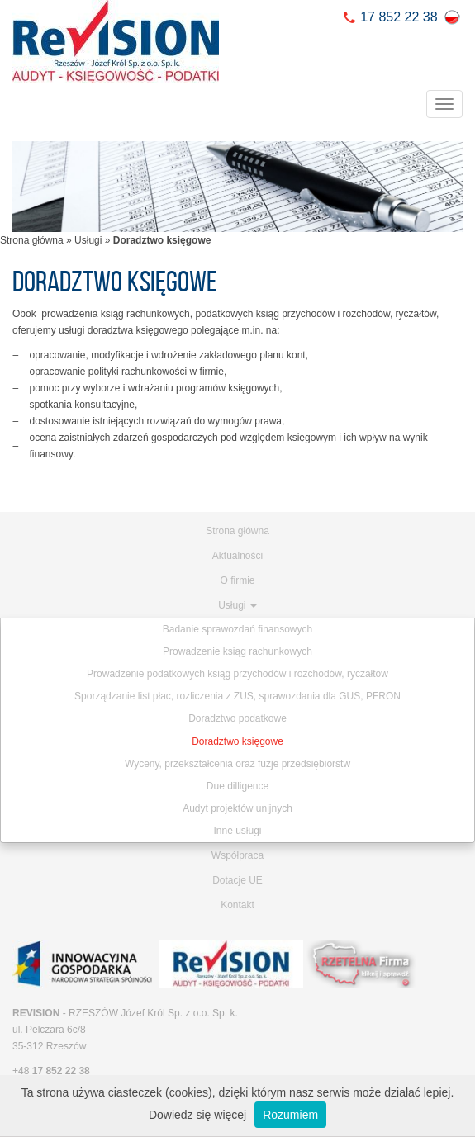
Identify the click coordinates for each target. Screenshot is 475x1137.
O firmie (238, 580)
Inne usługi (237, 830)
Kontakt (237, 905)
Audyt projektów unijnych (237, 808)
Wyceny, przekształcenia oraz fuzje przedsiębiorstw (237, 764)
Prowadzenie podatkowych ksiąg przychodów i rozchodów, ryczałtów (237, 674)
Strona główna (32, 240)
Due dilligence (237, 786)
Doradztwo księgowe (237, 741)
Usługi (88, 240)
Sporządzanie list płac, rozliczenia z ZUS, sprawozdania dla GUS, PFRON (237, 696)
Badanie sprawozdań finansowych (237, 629)
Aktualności (237, 555)
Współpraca (237, 855)
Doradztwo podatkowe (237, 718)
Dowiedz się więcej (197, 1114)
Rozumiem (290, 1114)
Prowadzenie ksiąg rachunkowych (237, 651)
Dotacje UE (237, 880)
